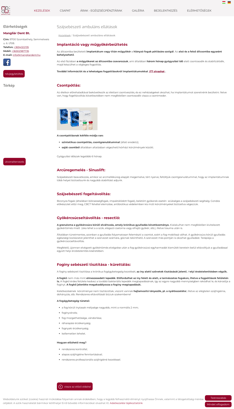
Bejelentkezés (165, 10)
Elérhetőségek (199, 10)
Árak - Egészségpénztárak (101, 10)
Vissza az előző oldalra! (77, 386)
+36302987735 (20, 51)
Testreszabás (218, 397)
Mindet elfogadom (218, 404)
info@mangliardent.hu (26, 54)
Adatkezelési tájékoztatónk (126, 403)
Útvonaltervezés (14, 161)
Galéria (138, 10)
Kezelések (42, 10)
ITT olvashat (157, 71)
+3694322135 (21, 47)
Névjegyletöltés (14, 73)
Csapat (65, 10)
